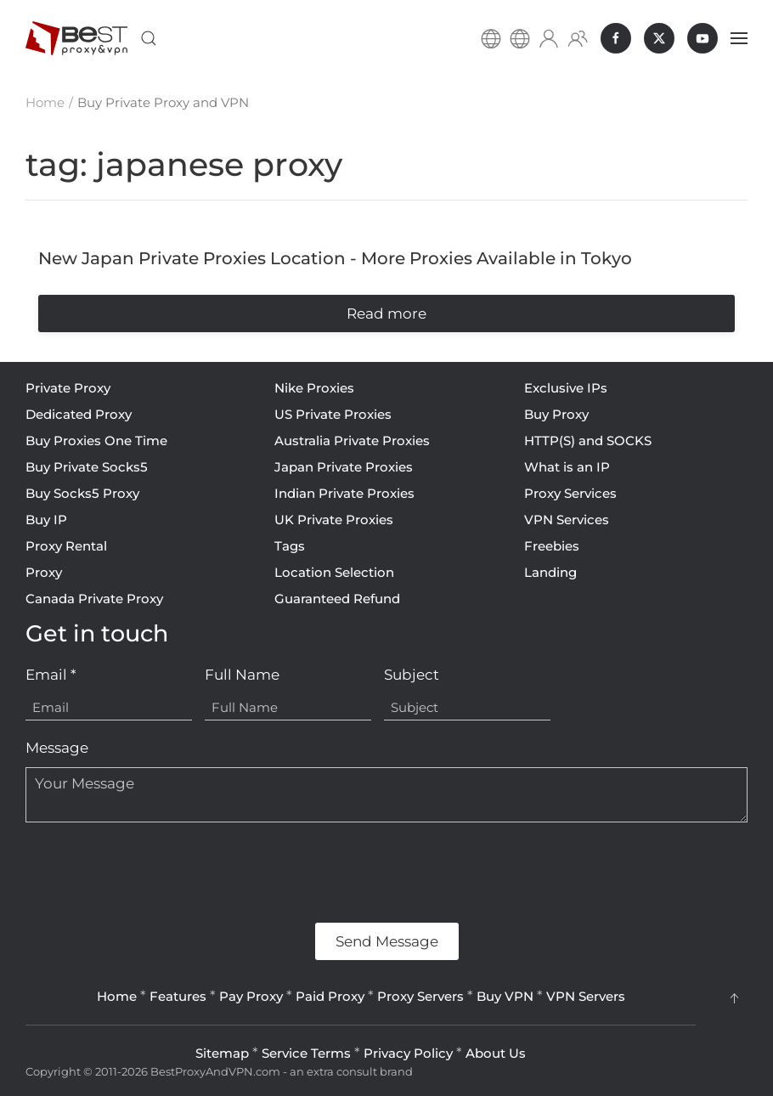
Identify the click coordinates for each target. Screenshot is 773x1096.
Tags (289, 546)
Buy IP (46, 519)
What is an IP (567, 467)
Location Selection (334, 572)
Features (178, 996)
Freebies (551, 546)
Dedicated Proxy (78, 414)
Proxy (43, 572)
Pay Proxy (251, 996)
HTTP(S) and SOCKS (588, 440)
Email (50, 674)
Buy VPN (505, 996)
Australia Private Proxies (352, 440)
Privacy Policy (408, 1053)
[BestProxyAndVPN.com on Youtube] (702, 38)
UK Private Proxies (333, 519)
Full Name (242, 674)
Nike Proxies (314, 388)
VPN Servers (585, 996)
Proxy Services (570, 493)
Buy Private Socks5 (86, 467)
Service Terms (306, 1053)
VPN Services (566, 519)
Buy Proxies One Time (96, 440)
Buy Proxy (556, 414)
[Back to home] (76, 38)
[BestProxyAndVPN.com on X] (659, 38)
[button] (148, 38)
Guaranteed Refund (337, 598)
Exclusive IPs (565, 388)
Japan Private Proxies (343, 467)
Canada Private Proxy (94, 598)
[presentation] (154, 872)
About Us (495, 1053)
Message (56, 747)
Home (117, 996)
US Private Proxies (333, 414)
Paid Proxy (330, 996)
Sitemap (222, 1053)
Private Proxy (67, 388)
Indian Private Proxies (344, 493)
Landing (550, 572)
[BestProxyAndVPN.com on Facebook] (616, 38)
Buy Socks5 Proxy (82, 493)
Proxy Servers (420, 996)
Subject (411, 674)
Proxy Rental (66, 546)
